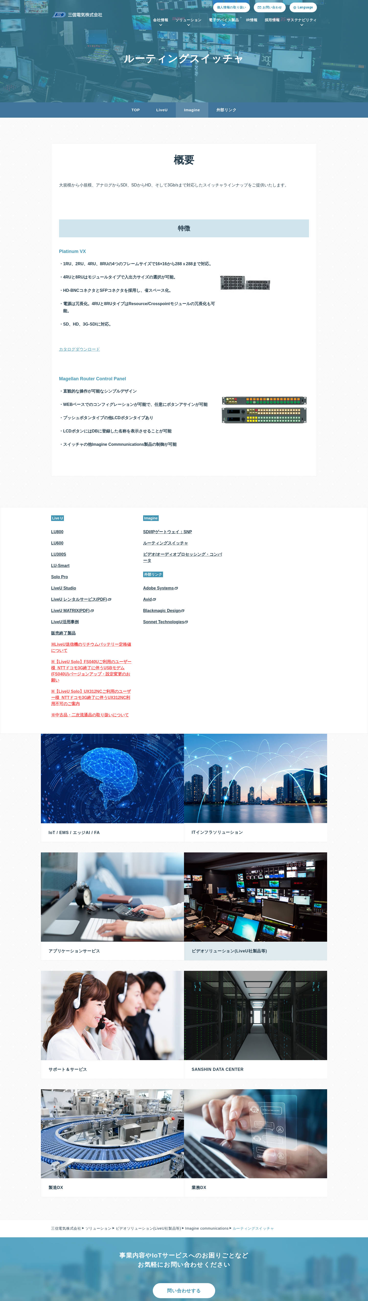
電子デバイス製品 (224, 20)
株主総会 (286, 1210)
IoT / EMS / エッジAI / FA (125, 1200)
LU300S (58, 554)
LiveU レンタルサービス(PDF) (79, 599)
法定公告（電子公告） (298, 1231)
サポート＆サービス (120, 1241)
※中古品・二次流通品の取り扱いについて (90, 715)
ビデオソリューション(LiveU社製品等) (136, 1251)
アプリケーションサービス (125, 1231)
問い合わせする (184, 1149)
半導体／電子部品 (213, 1200)
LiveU (162, 110)
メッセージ (64, 1210)
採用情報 (272, 20)
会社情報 (160, 20)
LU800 (57, 532)
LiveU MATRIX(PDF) (70, 610)
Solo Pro (59, 577)
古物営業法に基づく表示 (163, 1293)
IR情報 (252, 20)
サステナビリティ (302, 20)
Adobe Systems (158, 588)
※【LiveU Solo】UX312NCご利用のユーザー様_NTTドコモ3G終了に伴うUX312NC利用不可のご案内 (91, 697)
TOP (135, 110)
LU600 (57, 543)
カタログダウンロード (79, 349)
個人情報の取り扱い (231, 7)
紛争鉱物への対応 (115, 1293)
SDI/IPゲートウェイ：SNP (167, 532)
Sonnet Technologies (163, 622)
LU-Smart (60, 565)
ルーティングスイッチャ (165, 543)
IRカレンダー (290, 1251)
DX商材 (109, 1262)
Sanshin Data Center (122, 1221)
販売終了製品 (63, 633)
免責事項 (286, 1241)
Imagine (192, 110)
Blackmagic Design (162, 610)
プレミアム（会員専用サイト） (224, 1210)
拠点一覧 (63, 1221)
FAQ (283, 1262)
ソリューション (188, 20)
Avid (147, 599)
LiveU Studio (63, 588)
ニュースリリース (140, 1287)
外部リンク (226, 110)
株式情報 (286, 1221)
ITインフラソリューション (125, 1210)
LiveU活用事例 (65, 622)
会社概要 (63, 1200)
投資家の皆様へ (292, 1200)
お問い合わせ (178, 1287)
